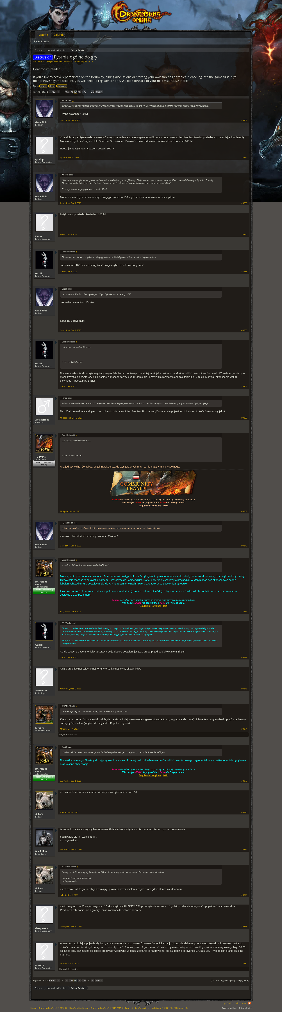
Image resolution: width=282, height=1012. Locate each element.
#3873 (244, 688)
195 (80, 91)
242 (93, 91)
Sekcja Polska (52, 61)
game (43, 86)
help (51, 86)
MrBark (39, 727)
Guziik (38, 273)
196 (84, 91)
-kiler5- (39, 814)
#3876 (244, 812)
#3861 (244, 120)
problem (61, 86)
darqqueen (41, 928)
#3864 (244, 234)
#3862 (244, 157)
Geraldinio (41, 122)
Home (243, 1003)
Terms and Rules (229, 1008)
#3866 (244, 330)
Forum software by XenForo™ (107, 1008)
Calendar (60, 35)
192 (67, 91)
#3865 (244, 271)
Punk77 (39, 965)
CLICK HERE (179, 81)
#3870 (244, 545)
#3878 (244, 895)
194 (75, 91)
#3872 (244, 657)
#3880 (244, 963)
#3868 (244, 418)
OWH (165, 606)
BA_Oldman (74, 61)
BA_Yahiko (41, 581)
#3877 (244, 849)
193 (71, 91)
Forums (43, 35)
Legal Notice (227, 1003)
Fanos (38, 236)
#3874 (244, 729)
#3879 (244, 926)
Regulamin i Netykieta (150, 606)
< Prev (52, 91)
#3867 (244, 386)
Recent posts (41, 41)
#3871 (244, 611)
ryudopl (39, 159)
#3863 (244, 203)
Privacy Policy (245, 1008)
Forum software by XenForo (56, 1008)
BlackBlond (41, 851)
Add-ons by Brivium (161, 1008)
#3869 (244, 511)
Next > (99, 91)
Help (237, 1003)
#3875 (244, 781)
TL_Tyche (40, 456)
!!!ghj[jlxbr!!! (64, 969)
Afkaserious (42, 419)
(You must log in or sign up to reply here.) (230, 980)
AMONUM (41, 690)
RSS (249, 1003)
